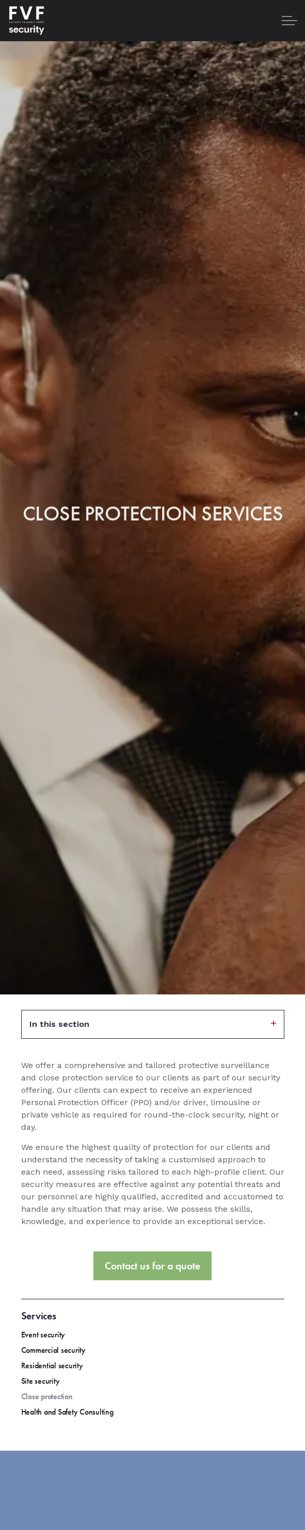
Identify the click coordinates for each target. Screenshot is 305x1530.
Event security (43, 1334)
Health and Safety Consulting (67, 1411)
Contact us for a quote (152, 1265)
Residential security (52, 1365)
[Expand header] (289, 20)
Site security (40, 1381)
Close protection (47, 1396)
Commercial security (53, 1350)
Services (38, 1315)
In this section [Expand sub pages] (152, 1024)
